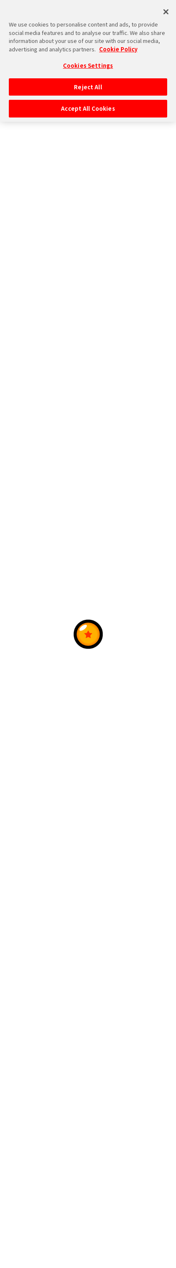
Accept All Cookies (88, 105)
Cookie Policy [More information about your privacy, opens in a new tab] (118, 46)
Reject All (88, 84)
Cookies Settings (88, 63)
